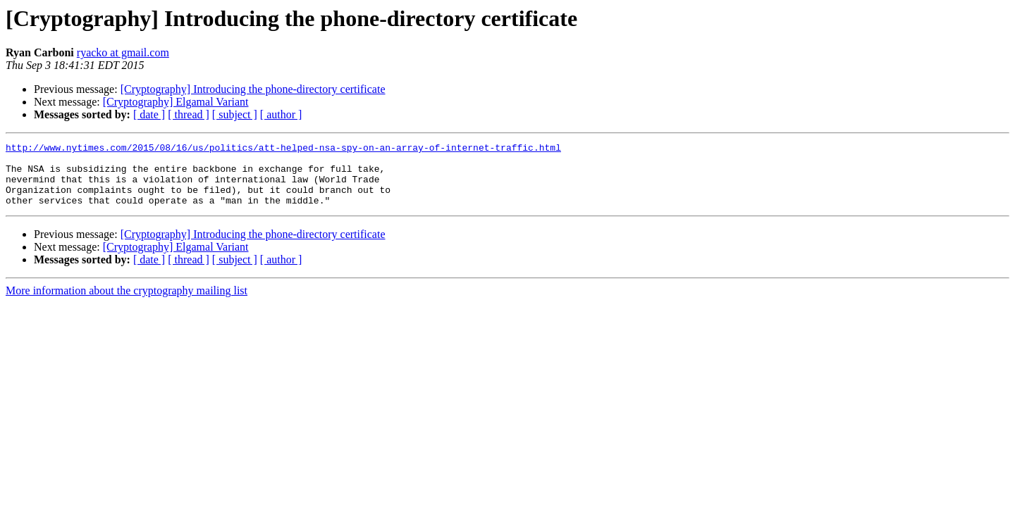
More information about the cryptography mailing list (126, 303)
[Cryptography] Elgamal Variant (176, 102)
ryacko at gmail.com (123, 52)
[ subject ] (234, 114)
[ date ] (149, 114)
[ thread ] (188, 114)
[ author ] (281, 114)
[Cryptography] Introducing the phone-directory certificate (253, 89)
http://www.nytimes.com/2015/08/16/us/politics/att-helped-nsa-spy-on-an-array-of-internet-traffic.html (283, 149)
